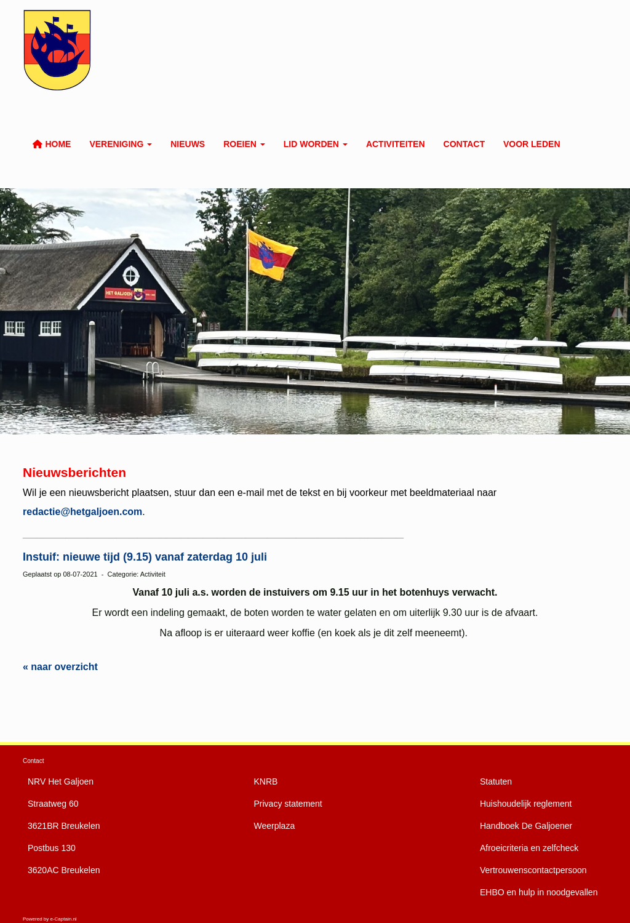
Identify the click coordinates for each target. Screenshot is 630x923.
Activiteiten (395, 144)
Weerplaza (274, 826)
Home (51, 144)
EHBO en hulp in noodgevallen (538, 892)
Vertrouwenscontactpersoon (533, 870)
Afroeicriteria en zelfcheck (529, 848)
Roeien (244, 144)
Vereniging (120, 144)
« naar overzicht (60, 666)
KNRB (266, 781)
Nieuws (187, 144)
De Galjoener (526, 826)
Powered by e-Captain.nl (50, 919)
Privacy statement (288, 804)
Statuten (496, 781)
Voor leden (531, 144)
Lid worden (316, 144)
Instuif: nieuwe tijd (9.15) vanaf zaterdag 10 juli (145, 557)
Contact (464, 144)
